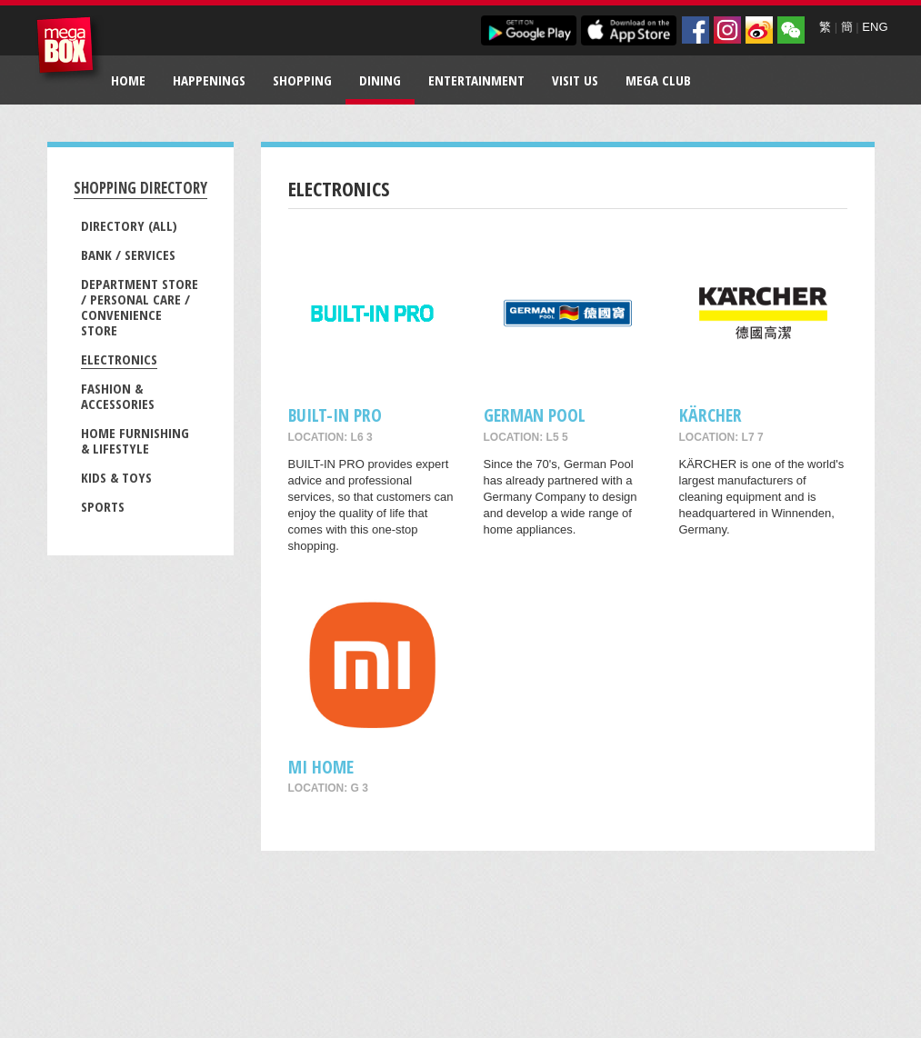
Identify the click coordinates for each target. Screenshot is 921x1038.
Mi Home (321, 766)
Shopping (302, 80)
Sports (103, 506)
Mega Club (658, 80)
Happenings (209, 80)
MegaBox (69, 49)
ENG (874, 27)
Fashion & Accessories (118, 396)
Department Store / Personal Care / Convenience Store (139, 306)
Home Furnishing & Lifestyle (135, 440)
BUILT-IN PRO (335, 415)
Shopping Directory (140, 187)
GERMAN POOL (535, 415)
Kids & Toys (116, 477)
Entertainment (476, 80)
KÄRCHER (710, 415)
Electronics (119, 359)
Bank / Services (128, 254)
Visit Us (575, 80)
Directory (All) (129, 225)
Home (128, 80)
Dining (380, 80)
